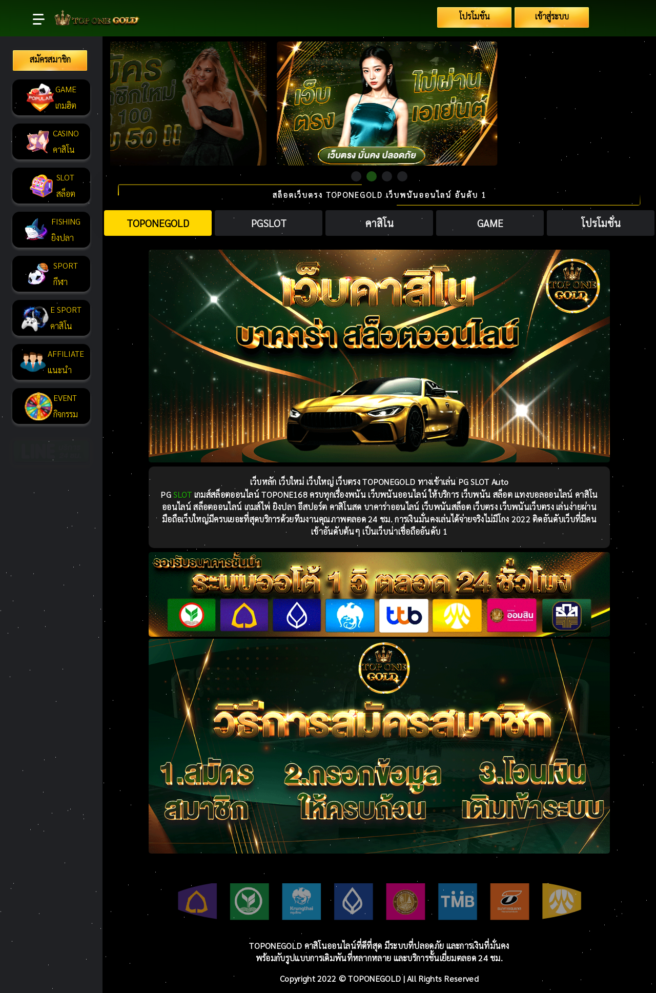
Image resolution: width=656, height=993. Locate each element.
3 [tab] (387, 176)
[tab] (158, 223)
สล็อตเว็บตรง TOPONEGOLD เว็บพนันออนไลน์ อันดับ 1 (379, 195)
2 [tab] (371, 176)
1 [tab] (356, 176)
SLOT (182, 494)
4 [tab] (402, 176)
